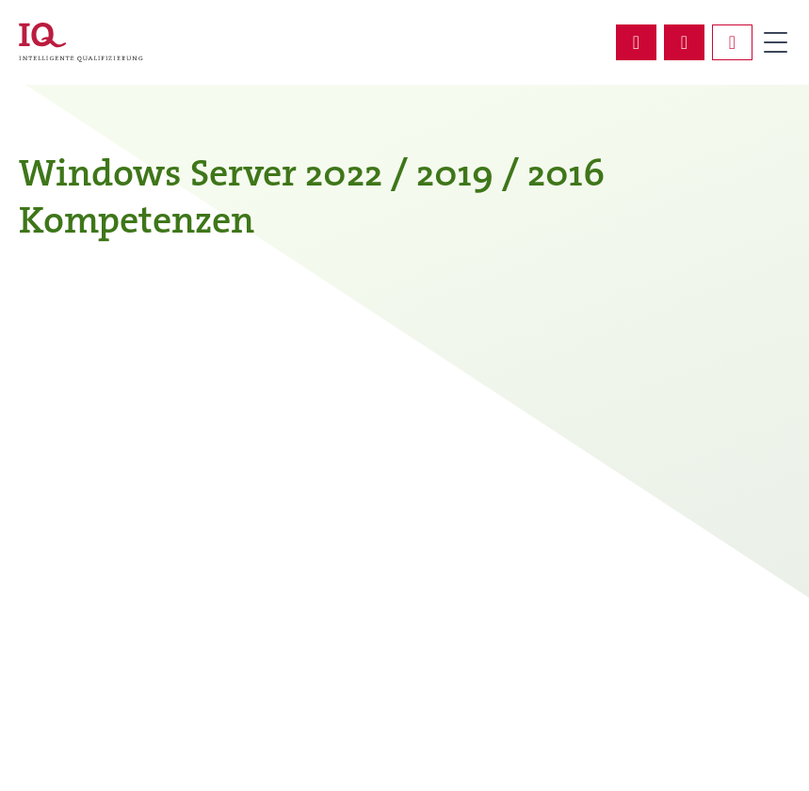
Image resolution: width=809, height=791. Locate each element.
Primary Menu (775, 42)
